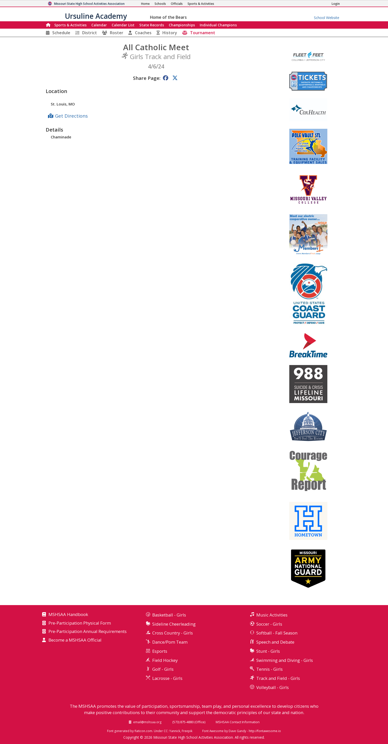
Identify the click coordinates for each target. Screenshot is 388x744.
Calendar (99, 25)
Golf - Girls (163, 669)
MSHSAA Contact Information (238, 722)
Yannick (174, 731)
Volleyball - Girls (272, 687)
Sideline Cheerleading (174, 624)
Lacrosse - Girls (167, 678)
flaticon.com (143, 731)
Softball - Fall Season (276, 633)
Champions (218, 25)
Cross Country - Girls (172, 633)
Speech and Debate (275, 642)
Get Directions (71, 116)
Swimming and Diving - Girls (284, 660)
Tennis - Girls (269, 669)
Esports (159, 651)
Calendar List (123, 25)
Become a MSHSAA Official (75, 640)
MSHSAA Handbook (68, 614)
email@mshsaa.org (147, 722)
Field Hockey (165, 660)
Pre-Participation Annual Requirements (87, 631)
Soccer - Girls (269, 624)
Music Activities (272, 615)
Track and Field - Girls (278, 678)
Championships (182, 25)
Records (151, 25)
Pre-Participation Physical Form (79, 623)
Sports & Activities (70, 25)
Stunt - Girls (268, 651)
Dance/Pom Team (170, 642)
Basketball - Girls (169, 615)
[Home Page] (145, 3)
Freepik (187, 731)
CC (166, 731)
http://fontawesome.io (265, 731)
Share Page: (146, 78)
